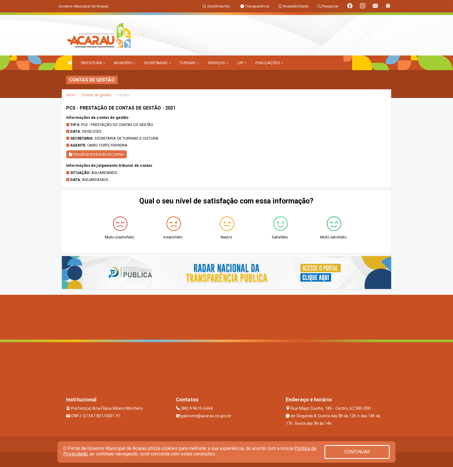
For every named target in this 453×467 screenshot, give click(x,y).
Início (70, 95)
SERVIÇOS (218, 63)
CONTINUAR (357, 452)
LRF (242, 63)
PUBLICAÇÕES (269, 63)
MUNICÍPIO (124, 63)
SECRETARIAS (157, 63)
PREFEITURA (93, 63)
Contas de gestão (96, 95)
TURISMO (189, 63)
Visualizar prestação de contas (96, 154)
